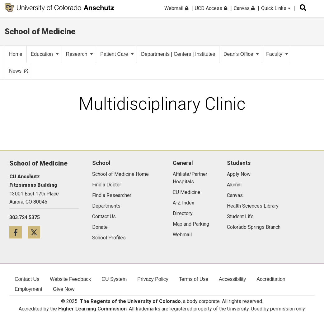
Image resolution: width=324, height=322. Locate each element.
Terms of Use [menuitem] (193, 279)
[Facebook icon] (18, 232)
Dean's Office (241, 54)
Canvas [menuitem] (244, 8)
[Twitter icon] (36, 232)
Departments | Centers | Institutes (178, 54)
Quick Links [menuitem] (275, 8)
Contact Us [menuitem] (27, 279)
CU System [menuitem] (114, 279)
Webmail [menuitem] (176, 8)
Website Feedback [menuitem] (70, 279)
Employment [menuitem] (28, 289)
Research (79, 54)
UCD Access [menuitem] (211, 8)
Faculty (277, 54)
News (18, 71)
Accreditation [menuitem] (270, 279)
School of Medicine (40, 31)
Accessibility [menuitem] (232, 279)
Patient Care (117, 54)
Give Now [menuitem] (63, 289)
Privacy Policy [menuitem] (152, 279)
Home (15, 54)
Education (45, 54)
